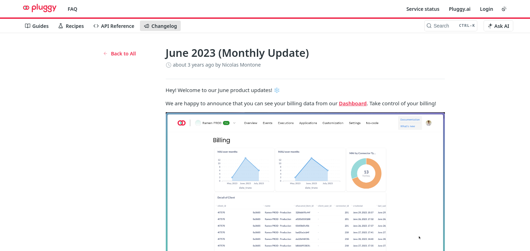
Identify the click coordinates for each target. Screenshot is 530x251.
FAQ (72, 9)
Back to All (119, 53)
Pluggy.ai (459, 9)
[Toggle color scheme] (504, 8)
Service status (423, 9)
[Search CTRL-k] (451, 26)
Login (486, 9)
